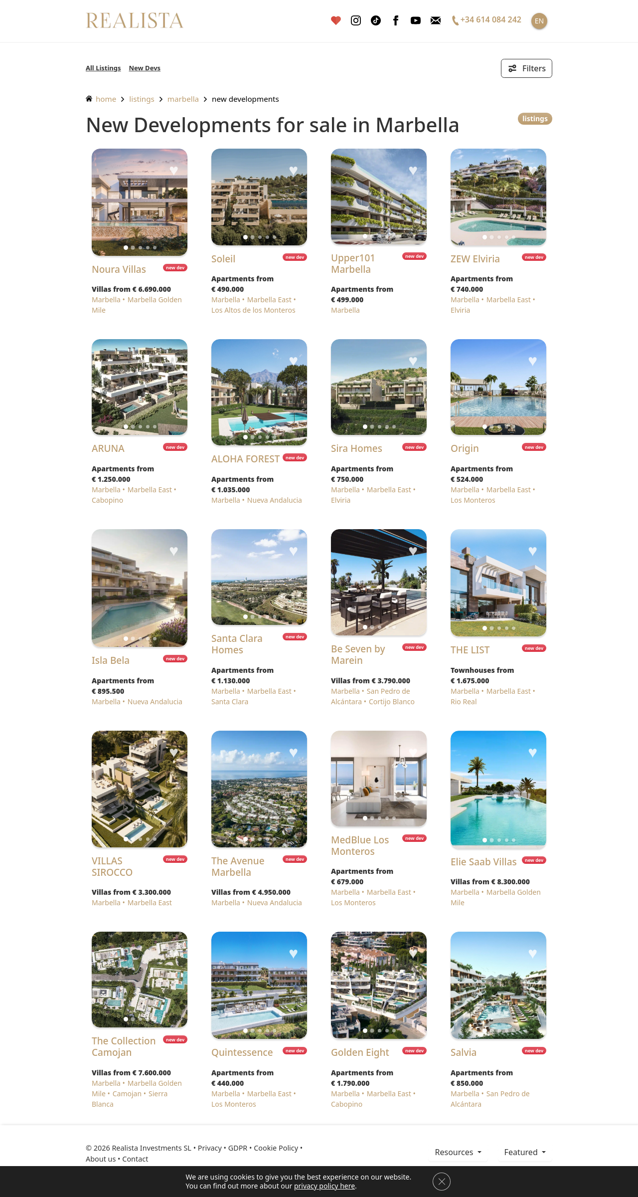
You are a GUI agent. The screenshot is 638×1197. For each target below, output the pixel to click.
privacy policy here (324, 1186)
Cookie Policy (276, 1148)
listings (142, 99)
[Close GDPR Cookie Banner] (442, 1182)
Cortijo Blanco (392, 701)
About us (101, 1159)
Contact (135, 1159)
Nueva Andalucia (274, 500)
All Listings (103, 67)
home (101, 99)
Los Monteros (473, 500)
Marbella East (269, 299)
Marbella (183, 99)
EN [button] (539, 20)
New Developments (245, 99)
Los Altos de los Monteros (253, 310)
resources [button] (455, 1152)
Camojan (127, 1093)
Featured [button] (522, 1152)
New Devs (145, 67)
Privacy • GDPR (223, 1148)
